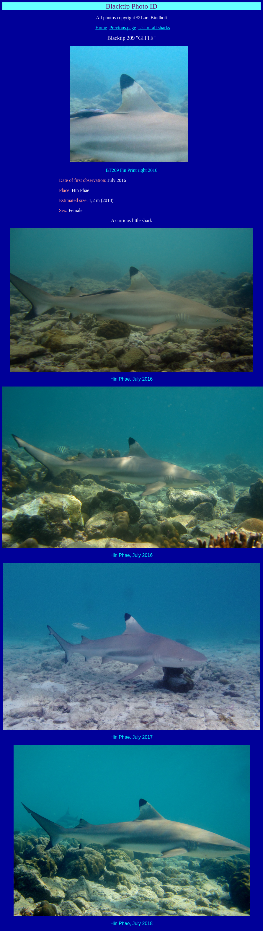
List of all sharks (154, 27)
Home (101, 27)
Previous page (122, 27)
